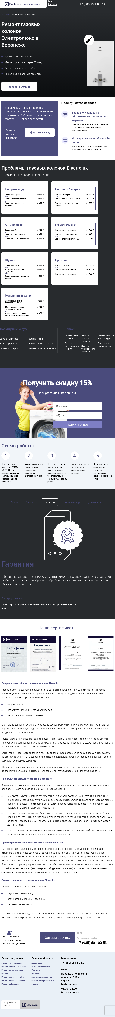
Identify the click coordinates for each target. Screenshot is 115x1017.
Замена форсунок (8, 343)
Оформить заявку (39, 132)
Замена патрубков (9, 338)
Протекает (62, 260)
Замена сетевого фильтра (41, 343)
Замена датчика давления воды (106, 344)
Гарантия (49, 502)
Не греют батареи (67, 189)
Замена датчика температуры (106, 337)
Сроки (14, 502)
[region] (25, 198)
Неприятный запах (18, 295)
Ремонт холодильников (11, 963)
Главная (5, 14)
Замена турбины (37, 338)
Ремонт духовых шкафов (12, 977)
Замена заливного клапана (42, 348)
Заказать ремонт (19, 86)
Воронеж (52, 4)
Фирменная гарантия (40, 966)
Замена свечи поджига (71, 337)
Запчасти (31, 502)
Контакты (35, 970)
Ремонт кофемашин (10, 984)
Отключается (14, 224)
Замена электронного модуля (72, 346)
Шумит (10, 260)
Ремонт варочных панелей (13, 980)
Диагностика (96, 502)
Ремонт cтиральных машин (13, 966)
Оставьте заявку (57, 937)
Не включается (66, 224)
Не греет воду (15, 189)
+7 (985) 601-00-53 (92, 4)
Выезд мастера (72, 502)
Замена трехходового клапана (88, 348)
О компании (36, 963)
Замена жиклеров (9, 348)
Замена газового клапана (85, 338)
